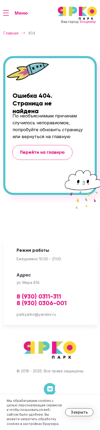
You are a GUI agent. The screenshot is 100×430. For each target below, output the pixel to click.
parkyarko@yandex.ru (36, 314)
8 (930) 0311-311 (39, 297)
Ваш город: (78, 22)
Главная (10, 33)
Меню (21, 13)
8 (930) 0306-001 (42, 303)
